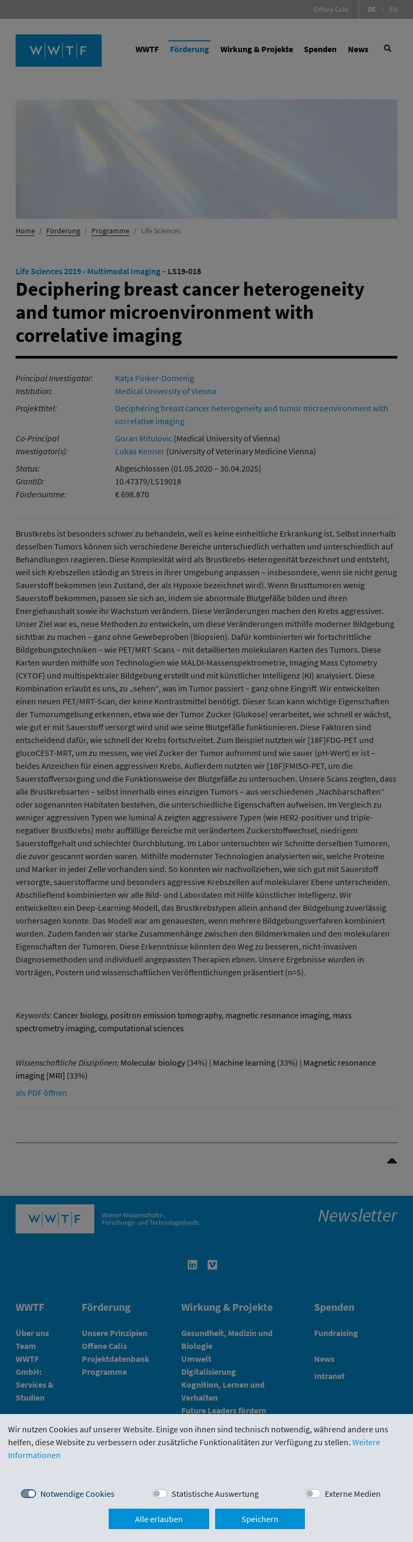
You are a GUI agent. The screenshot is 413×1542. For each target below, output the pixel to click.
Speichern (260, 1519)
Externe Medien (353, 1493)
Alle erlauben (159, 1519)
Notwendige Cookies (77, 1493)
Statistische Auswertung (215, 1493)
